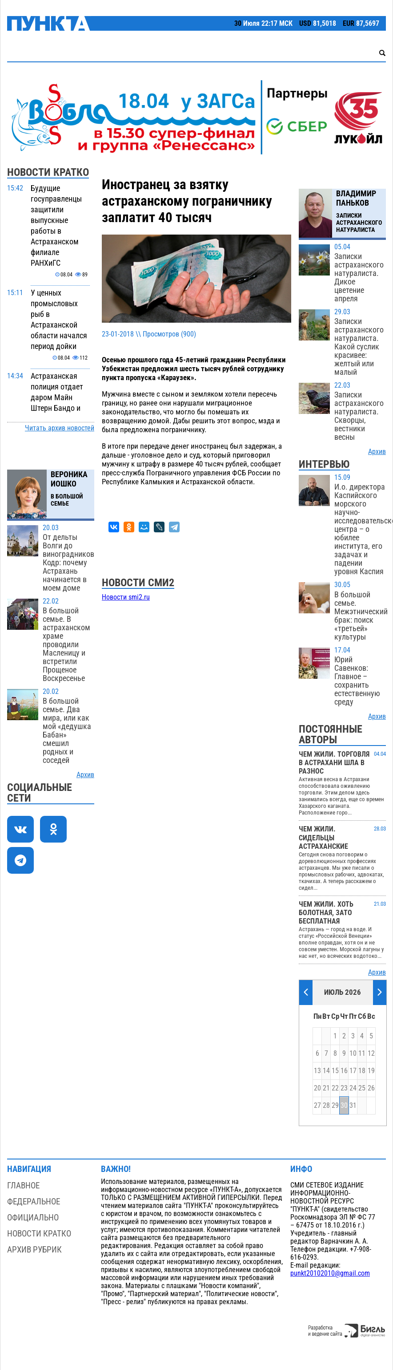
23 (344, 1088)
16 (344, 1071)
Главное (23, 1185)
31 (353, 1106)
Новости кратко (39, 1233)
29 (335, 1106)
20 (317, 1088)
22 (335, 1088)
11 (361, 1054)
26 (371, 1088)
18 (361, 1071)
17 (353, 1071)
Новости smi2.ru (126, 597)
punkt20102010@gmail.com (330, 1273)
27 (317, 1106)
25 (361, 1088)
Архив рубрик (34, 1249)
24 (353, 1088)
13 (317, 1071)
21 (326, 1088)
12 (371, 1054)
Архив (85, 775)
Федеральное (33, 1201)
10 (353, 1054)
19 (371, 1071)
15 (335, 1071)
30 (344, 1106)
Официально (33, 1217)
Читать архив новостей (59, 428)
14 (326, 1071)
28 (326, 1106)
